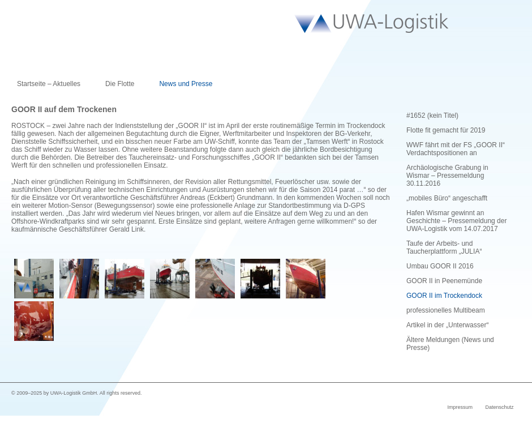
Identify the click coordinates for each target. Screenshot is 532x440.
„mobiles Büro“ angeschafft (446, 198)
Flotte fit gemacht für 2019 (445, 130)
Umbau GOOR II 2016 (440, 266)
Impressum (460, 407)
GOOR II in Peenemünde (444, 281)
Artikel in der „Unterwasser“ (447, 325)
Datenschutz (499, 407)
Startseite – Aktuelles (48, 84)
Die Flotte (119, 84)
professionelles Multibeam (445, 310)
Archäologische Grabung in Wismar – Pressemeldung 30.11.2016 (447, 175)
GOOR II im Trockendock (444, 296)
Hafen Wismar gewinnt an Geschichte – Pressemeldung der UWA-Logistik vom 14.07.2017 (456, 221)
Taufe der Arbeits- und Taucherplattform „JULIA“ (444, 247)
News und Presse (185, 84)
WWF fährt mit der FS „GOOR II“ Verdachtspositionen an (455, 149)
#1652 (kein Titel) (432, 115)
